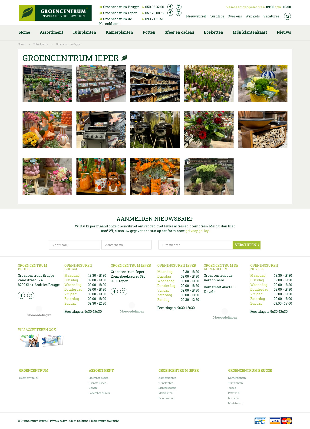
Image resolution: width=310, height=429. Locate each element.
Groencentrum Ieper (120, 13)
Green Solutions (78, 420)
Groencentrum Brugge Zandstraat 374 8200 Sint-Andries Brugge (39, 280)
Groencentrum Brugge (121, 7)
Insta (30, 295)
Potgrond (233, 393)
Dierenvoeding (167, 387)
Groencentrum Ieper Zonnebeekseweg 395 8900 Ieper (128, 276)
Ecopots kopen (97, 383)
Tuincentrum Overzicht (105, 420)
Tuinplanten (165, 383)
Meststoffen (165, 393)
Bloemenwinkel (28, 377)
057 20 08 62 (154, 13)
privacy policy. (197, 231)
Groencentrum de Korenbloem (115, 21)
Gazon (93, 387)
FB (21, 295)
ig (178, 7)
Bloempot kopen (98, 377)
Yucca (232, 387)
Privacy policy (58, 420)
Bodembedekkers (99, 393)
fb (170, 7)
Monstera (234, 398)
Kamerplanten (167, 377)
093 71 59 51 (154, 19)
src (287, 16)
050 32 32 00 (154, 7)
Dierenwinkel (166, 398)
